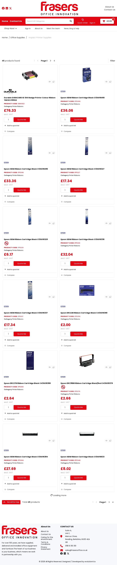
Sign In (28, 28)
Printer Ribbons (17, 106)
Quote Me (21, 119)
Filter (112, 60)
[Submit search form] (71, 21)
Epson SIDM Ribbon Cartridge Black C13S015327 (82, 169)
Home (5, 21)
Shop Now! (9, 28)
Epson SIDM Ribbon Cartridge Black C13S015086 (26, 169)
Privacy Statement (45, 548)
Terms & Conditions (45, 543)
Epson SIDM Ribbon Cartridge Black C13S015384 (26, 457)
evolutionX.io (90, 561)
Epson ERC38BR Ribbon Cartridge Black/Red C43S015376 (87, 383)
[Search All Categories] (49, 21)
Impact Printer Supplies (40, 37)
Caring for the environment (47, 538)
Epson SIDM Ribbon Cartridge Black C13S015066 (83, 97)
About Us (109, 7)
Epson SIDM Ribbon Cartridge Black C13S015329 (26, 239)
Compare (9, 131)
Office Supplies (17, 37)
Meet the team (53, 28)
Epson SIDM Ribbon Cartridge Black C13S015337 (26, 313)
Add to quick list (11, 126)
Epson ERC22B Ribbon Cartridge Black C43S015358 (84, 313)
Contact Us (109, 9)
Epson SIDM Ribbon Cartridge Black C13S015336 (82, 239)
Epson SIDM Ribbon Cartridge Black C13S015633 (82, 457)
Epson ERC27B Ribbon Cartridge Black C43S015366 (27, 383)
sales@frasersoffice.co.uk (76, 550)
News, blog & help (71, 28)
